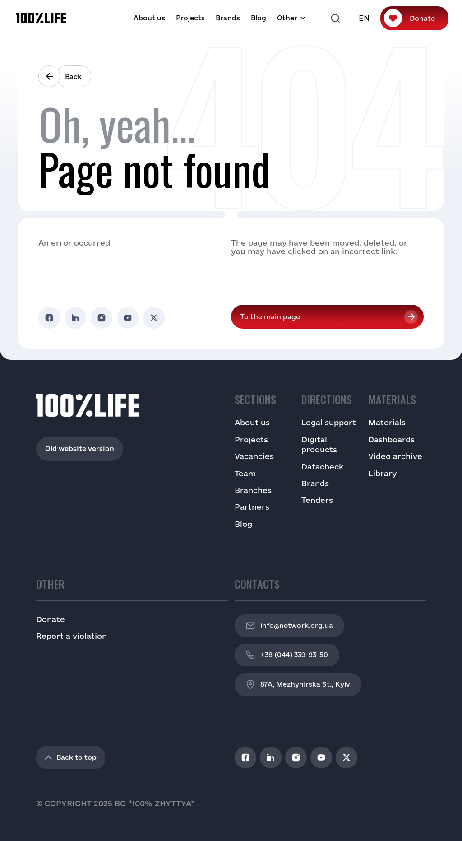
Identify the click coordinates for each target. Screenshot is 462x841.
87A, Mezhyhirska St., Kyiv (298, 684)
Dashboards (391, 439)
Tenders (317, 500)
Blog (258, 18)
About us (149, 18)
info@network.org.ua (289, 625)
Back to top (71, 757)
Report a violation (71, 636)
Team (245, 473)
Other (287, 18)
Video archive (395, 456)
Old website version (79, 448)
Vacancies (254, 456)
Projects (190, 18)
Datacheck (322, 466)
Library (382, 473)
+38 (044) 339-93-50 (287, 655)
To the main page (270, 317)
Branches (253, 490)
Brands (228, 18)
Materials (387, 422)
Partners (252, 506)
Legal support (328, 422)
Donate (422, 18)
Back (73, 76)
